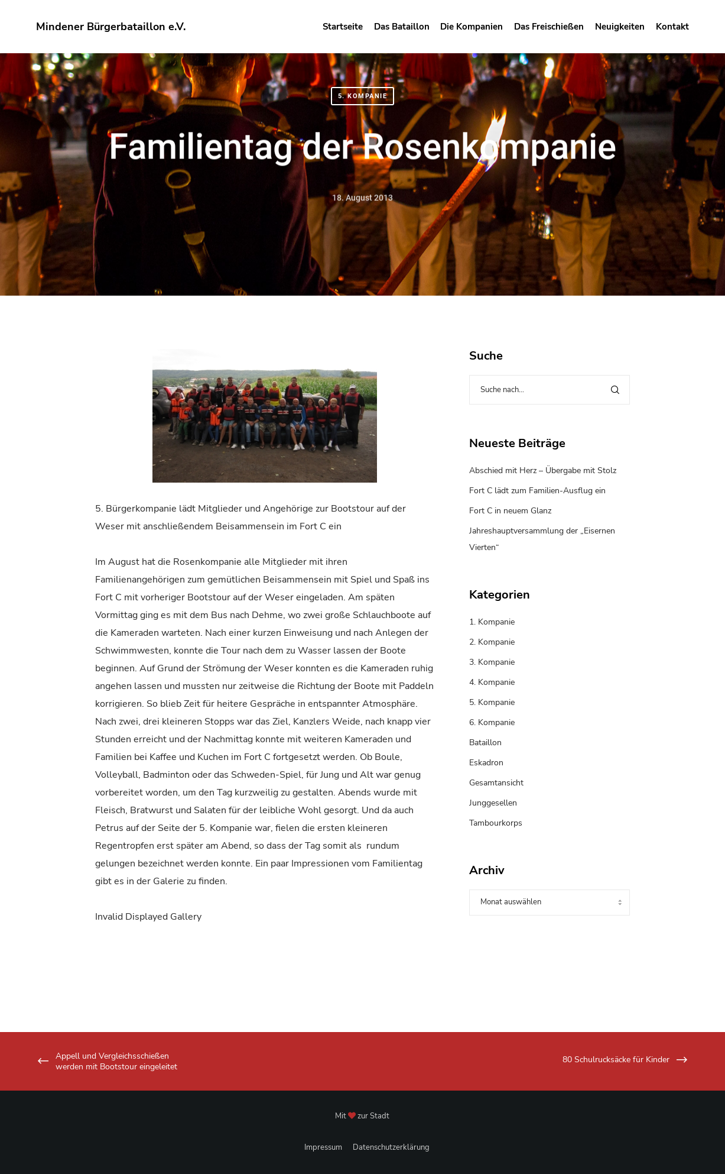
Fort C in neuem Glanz (510, 510)
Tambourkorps (495, 823)
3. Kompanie (492, 662)
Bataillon (485, 742)
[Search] (615, 390)
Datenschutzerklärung (391, 1147)
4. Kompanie (492, 682)
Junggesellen (493, 802)
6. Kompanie (492, 722)
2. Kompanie (492, 642)
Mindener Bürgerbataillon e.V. (111, 27)
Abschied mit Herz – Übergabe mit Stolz (542, 470)
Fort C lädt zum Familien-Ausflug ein (537, 490)
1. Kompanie (492, 622)
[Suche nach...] (549, 390)
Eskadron (486, 762)
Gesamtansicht (496, 782)
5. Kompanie (363, 96)
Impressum (323, 1147)
